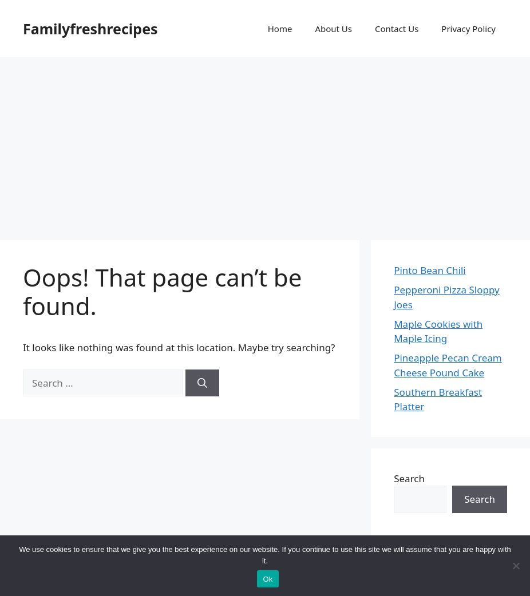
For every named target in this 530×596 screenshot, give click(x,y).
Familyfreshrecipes (90, 28)
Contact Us (396, 28)
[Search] (202, 383)
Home (280, 28)
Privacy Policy (468, 28)
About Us (333, 28)
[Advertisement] (265, 143)
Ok (267, 579)
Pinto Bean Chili (430, 270)
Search (409, 478)
